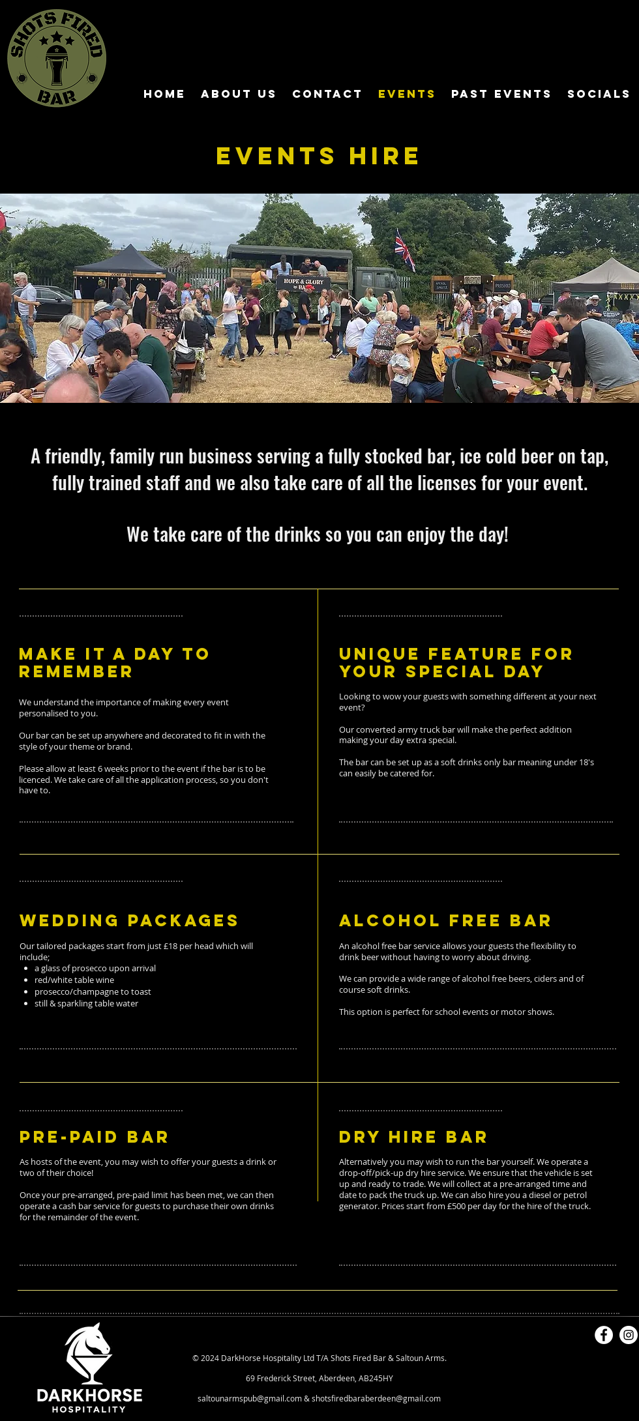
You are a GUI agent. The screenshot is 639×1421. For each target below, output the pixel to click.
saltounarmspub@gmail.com (250, 1398)
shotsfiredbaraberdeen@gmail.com (376, 1398)
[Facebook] (604, 1335)
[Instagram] (628, 1335)
